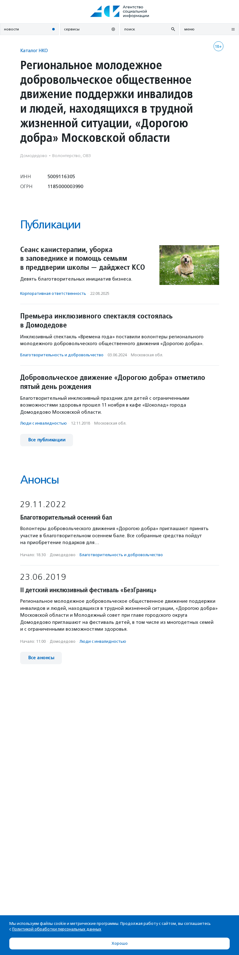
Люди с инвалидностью (43, 423)
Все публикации (46, 440)
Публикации (50, 224)
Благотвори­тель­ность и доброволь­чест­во (61, 355)
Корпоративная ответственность (53, 293)
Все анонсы (41, 658)
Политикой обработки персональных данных (56, 929)
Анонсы (39, 479)
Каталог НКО (34, 50)
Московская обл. (147, 355)
